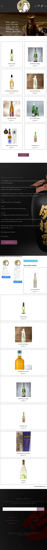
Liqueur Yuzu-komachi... (35, 289)
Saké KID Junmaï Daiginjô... (35, 63)
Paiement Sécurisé (12, 523)
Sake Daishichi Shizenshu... (35, 91)
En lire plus (6, 277)
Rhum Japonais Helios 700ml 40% (23, 453)
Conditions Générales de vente (12, 520)
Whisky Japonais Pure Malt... (23, 371)
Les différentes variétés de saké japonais (17, 268)
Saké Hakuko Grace (35, 145)
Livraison (35, 520)
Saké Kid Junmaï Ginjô (11, 118)
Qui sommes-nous (12, 517)
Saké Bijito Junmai (11, 63)
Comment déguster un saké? (5, 268)
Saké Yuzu (23, 480)
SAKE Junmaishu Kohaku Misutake (11, 91)
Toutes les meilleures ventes (40, 486)
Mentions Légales (35, 517)
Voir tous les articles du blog (31, 260)
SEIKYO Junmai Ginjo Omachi (12, 145)
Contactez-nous (9, 242)
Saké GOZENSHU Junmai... (35, 118)
